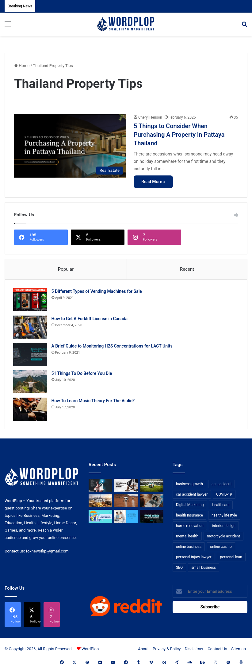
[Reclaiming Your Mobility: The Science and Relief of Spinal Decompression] (126, 518)
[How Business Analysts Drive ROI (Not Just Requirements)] (100, 487)
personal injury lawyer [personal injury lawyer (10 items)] (194, 559)
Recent (187, 269)
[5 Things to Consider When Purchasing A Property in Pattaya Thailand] (70, 146)
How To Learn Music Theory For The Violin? (94, 401)
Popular (66, 269)
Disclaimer (194, 651)
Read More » (153, 181)
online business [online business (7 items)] (188, 548)
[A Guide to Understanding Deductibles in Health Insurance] (100, 518)
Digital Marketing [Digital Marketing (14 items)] (190, 507)
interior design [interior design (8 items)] (223, 527)
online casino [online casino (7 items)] (221, 548)
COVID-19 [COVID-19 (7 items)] (224, 496)
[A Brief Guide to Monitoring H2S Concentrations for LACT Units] (31, 355)
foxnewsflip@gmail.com (47, 553)
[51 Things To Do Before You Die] (31, 382)
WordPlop (90, 651)
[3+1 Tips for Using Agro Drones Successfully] (126, 502)
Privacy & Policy (167, 651)
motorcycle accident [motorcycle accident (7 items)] (223, 538)
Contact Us (217, 651)
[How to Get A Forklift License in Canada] (31, 328)
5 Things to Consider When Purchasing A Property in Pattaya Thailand (179, 134)
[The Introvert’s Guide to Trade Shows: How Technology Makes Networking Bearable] (151, 518)
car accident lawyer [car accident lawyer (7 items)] (192, 496)
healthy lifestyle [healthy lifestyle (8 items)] (224, 517)
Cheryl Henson (150, 117)
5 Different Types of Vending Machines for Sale (97, 292)
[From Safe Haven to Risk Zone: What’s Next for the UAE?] (100, 502)
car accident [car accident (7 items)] (222, 486)
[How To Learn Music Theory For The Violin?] (31, 410)
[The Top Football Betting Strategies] (151, 487)
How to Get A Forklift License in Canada (90, 319)
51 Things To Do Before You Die (82, 374)
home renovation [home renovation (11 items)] (190, 527)
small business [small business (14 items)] (203, 569)
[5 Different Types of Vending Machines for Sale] (31, 300)
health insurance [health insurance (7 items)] (189, 517)
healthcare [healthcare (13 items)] (220, 507)
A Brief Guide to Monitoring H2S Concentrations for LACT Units (113, 346)
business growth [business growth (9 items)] (189, 486)
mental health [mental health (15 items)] (187, 538)
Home (21, 65)
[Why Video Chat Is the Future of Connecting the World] (151, 502)
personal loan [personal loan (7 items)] (231, 559)
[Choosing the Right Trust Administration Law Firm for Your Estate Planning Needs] (126, 487)
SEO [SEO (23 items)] (179, 569)
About (143, 651)
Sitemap (238, 651)
